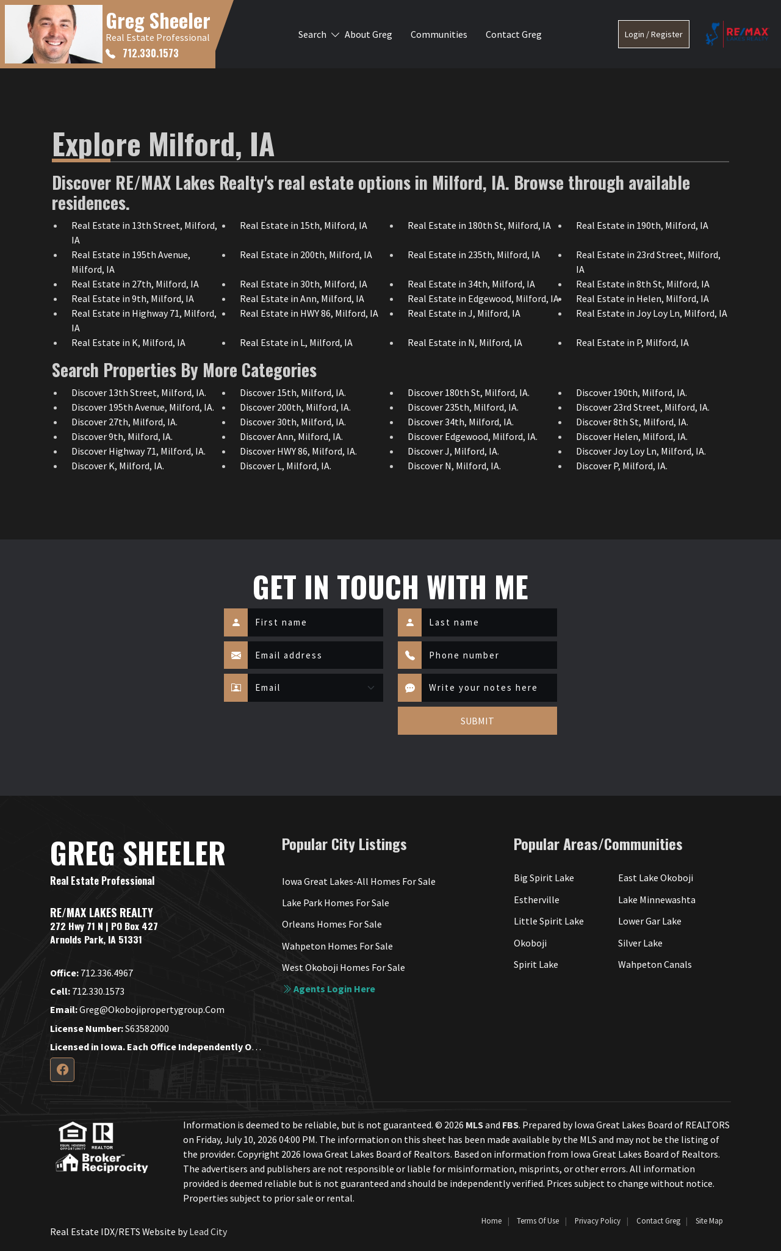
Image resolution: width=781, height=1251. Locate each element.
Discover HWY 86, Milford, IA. (298, 451)
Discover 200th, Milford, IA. (295, 407)
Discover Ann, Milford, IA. (291, 436)
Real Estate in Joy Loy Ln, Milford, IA (651, 313)
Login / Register (654, 34)
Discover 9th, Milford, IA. (122, 436)
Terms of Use (538, 1220)
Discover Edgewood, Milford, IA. (473, 436)
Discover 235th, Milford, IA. (463, 407)
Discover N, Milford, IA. (454, 466)
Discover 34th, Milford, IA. (461, 422)
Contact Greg (514, 34)
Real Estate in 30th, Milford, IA (303, 284)
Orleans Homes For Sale (332, 924)
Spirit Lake (536, 964)
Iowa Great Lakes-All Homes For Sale (359, 881)
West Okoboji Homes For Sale (343, 967)
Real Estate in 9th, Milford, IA (132, 298)
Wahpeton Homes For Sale (337, 946)
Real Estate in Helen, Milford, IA (642, 298)
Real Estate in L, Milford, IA (296, 342)
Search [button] (312, 34)
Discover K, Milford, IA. (117, 466)
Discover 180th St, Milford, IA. (469, 392)
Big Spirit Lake (544, 877)
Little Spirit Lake (549, 921)
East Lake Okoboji (655, 877)
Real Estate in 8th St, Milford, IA (643, 284)
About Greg (368, 34)
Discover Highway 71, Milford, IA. (138, 451)
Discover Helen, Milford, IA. (632, 436)
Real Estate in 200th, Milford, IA (306, 254)
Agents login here (328, 988)
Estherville (537, 899)
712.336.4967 (91, 973)
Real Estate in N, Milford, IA (465, 342)
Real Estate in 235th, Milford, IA (474, 254)
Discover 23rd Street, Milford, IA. (643, 407)
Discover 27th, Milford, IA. (124, 422)
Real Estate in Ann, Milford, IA (302, 298)
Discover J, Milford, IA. (453, 451)
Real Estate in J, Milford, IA (464, 313)
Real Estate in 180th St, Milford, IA (479, 225)
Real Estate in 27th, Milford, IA (135, 284)
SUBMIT (477, 721)
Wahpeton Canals (655, 964)
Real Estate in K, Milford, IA (128, 342)
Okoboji (530, 943)
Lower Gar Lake (650, 921)
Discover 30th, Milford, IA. (293, 422)
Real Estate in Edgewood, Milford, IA (483, 298)
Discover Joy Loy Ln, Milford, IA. (641, 451)
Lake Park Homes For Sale (335, 902)
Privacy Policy (598, 1220)
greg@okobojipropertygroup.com (137, 1009)
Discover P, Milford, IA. (622, 466)
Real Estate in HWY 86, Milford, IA (309, 313)
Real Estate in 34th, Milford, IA (471, 284)
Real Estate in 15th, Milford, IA (303, 225)
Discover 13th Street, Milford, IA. (138, 392)
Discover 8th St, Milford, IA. (632, 422)
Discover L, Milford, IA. (285, 466)
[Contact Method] (315, 688)
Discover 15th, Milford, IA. (293, 392)
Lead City (208, 1231)
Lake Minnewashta (657, 899)
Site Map (709, 1220)
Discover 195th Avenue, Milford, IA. (142, 407)
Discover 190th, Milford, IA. (631, 392)
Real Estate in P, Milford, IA (632, 342)
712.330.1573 (142, 53)
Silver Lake (640, 943)
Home (491, 1220)
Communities (439, 34)
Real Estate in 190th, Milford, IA (642, 225)
